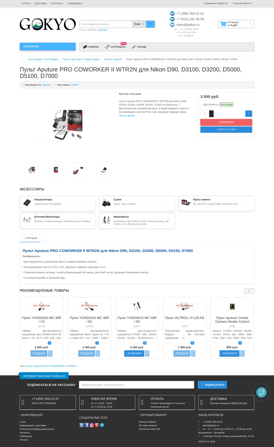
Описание (30, 238)
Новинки (91, 47)
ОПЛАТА (26, 3)
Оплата (24, 439)
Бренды (139, 47)
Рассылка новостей (149, 429)
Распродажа (116, 46)
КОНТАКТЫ (56, 3)
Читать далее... (128, 115)
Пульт (29, 366)
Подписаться (212, 384)
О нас (23, 421)
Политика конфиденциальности (37, 429)
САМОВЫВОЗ (74, 3)
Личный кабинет (147, 421)
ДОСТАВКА (40, 3)
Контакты (25, 432)
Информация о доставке (33, 425)
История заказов (148, 425)
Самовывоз (26, 436)
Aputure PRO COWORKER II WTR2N (55, 366)
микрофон (102, 29)
